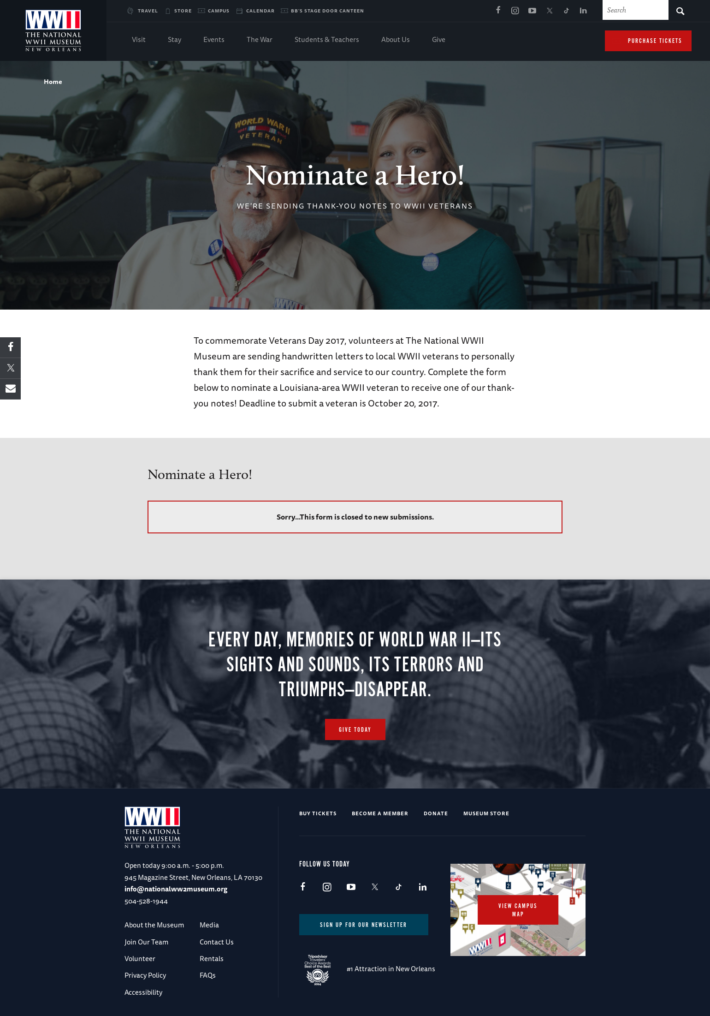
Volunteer (139, 958)
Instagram (515, 11)
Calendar (260, 10)
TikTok (566, 11)
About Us (395, 40)
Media (209, 925)
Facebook (498, 11)
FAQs (208, 975)
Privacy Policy (145, 975)
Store (183, 10)
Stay (174, 40)
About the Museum (154, 925)
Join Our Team (146, 942)
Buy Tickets (318, 813)
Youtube (532, 11)
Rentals (212, 958)
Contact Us (217, 942)
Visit (139, 40)
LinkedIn (583, 11)
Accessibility (143, 992)
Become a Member (380, 813)
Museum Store (486, 813)
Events (214, 40)
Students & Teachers (327, 40)
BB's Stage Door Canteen (327, 10)
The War (259, 40)
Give (438, 40)
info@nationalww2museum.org (175, 889)
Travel (148, 10)
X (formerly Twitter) (549, 11)
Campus (219, 10)
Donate (436, 813)
